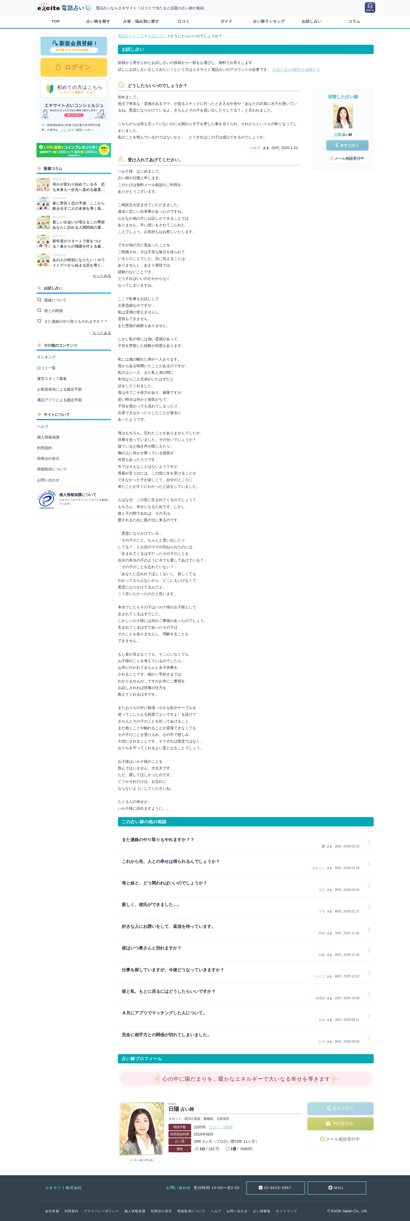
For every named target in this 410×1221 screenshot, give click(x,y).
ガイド (226, 21)
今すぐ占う (343, 1108)
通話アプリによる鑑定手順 (59, 400)
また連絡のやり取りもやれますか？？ (75, 321)
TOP (55, 21)
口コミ (184, 21)
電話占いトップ (131, 36)
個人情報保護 (48, 437)
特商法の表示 (48, 458)
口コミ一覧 (46, 368)
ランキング (46, 357)
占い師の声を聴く (144, 1160)
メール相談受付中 (343, 1139)
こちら (65, 129)
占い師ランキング (269, 21)
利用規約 (44, 448)
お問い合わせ (48, 480)
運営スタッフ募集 (52, 378)
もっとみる (102, 275)
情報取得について (52, 469)
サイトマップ (286, 1211)
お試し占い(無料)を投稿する (296, 69)
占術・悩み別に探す (141, 21)
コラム (354, 21)
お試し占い (312, 21)
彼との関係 (53, 311)
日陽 (337, 134)
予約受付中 (342, 1123)
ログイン (77, 67)
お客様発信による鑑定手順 (59, 389)
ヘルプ (42, 426)
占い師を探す (98, 21)
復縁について (55, 300)
